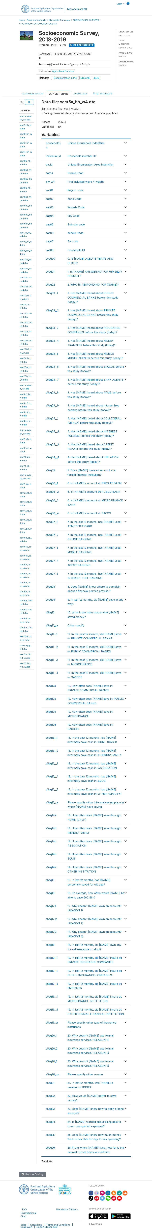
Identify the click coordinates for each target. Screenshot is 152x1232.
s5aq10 (50, 612)
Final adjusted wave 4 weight (85, 181)
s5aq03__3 (52, 328)
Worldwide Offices (66, 1209)
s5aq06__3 (52, 500)
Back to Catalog (32, 1174)
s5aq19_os (52, 1022)
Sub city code (76, 224)
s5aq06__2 (52, 491)
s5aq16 (50, 893)
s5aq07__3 (52, 547)
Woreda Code (76, 207)
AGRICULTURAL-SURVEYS (86, 20)
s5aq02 (50, 284)
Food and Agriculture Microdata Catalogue (48, 20)
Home (22, 20)
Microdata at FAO (77, 9)
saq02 (49, 198)
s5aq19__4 (52, 996)
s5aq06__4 (52, 513)
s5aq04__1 (52, 418)
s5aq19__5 (52, 1009)
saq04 (50, 215)
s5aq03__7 (52, 379)
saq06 (50, 233)
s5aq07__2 (52, 534)
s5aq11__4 (52, 673)
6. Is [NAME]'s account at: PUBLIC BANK (93, 491)
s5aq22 (50, 1095)
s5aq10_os (52, 625)
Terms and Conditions (58, 1224)
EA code (72, 241)
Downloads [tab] (80, 93)
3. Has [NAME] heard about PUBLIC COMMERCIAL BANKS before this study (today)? (92, 297)
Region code (75, 190)
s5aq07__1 (52, 522)
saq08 (50, 250)
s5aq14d (51, 854)
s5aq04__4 (52, 457)
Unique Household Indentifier (85, 143)
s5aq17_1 (51, 906)
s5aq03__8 (52, 392)
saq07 (50, 241)
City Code (73, 215)
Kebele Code (75, 233)
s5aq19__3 (52, 983)
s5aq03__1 (52, 293)
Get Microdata (81, 45)
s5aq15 (50, 880)
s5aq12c (51, 711)
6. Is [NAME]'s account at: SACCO (89, 513)
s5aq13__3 (52, 763)
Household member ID (81, 156)
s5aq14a (51, 815)
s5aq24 (50, 1121)
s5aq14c (51, 841)
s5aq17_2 (51, 919)
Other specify (75, 625)
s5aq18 (50, 944)
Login (119, 3)
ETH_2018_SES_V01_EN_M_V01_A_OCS (38, 23)
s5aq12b (51, 698)
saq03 (49, 207)
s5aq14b (51, 828)
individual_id (53, 156)
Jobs (23, 1224)
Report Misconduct (47, 1227)
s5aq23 (50, 1108)
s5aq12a (51, 686)
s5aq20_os (52, 1074)
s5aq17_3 (51, 931)
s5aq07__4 (52, 560)
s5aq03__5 (52, 353)
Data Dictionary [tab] (58, 94)
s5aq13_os (52, 802)
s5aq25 (50, 1134)
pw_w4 (50, 181)
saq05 (49, 224)
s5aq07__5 (52, 573)
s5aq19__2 (52, 970)
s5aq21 (50, 1082)
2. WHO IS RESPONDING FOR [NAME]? (93, 284)
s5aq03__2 (52, 310)
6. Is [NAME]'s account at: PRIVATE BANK (94, 483)
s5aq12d (51, 724)
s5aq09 (50, 599)
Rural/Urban (75, 173)
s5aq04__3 (52, 444)
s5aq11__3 (52, 660)
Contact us (36, 1224)
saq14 (49, 173)
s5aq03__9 (52, 405)
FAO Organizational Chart (28, 1213)
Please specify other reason (85, 1074)
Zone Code (74, 198)
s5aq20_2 (51, 1048)
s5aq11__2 (52, 647)
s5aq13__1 (52, 737)
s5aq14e (51, 867)
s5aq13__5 (52, 789)
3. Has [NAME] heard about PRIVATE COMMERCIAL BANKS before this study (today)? (92, 315)
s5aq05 (50, 470)
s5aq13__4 (52, 776)
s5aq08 (50, 586)
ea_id (49, 164)
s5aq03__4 (52, 340)
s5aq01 (50, 271)
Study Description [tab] (32, 93)
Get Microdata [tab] (102, 93)
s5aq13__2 (52, 750)
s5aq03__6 (52, 366)
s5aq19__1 (52, 957)
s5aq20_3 (51, 1061)
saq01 (49, 190)
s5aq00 (50, 258)
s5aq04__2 (52, 431)
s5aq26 (50, 1147)
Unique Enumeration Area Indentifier (90, 164)
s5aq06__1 (52, 483)
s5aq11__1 (51, 634)
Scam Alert (26, 1227)
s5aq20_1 (51, 1035)
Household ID (76, 250)
